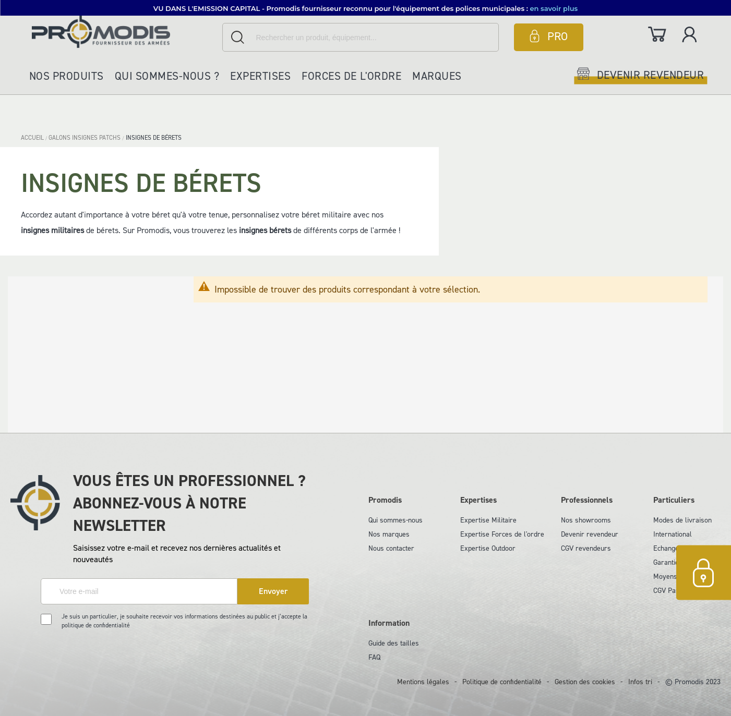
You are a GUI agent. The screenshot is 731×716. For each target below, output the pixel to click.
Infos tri (640, 682)
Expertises (260, 76)
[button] (365, 8)
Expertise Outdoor (488, 548)
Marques (437, 76)
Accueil (33, 138)
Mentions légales (423, 682)
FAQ (374, 657)
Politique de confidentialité (502, 682)
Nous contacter (391, 548)
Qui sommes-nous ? (167, 76)
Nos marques (389, 534)
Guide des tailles (393, 643)
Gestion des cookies (585, 682)
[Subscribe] (273, 591)
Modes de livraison (682, 520)
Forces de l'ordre (351, 76)
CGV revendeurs (586, 548)
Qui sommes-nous (395, 520)
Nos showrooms (586, 520)
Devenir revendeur (589, 534)
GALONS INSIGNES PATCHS (85, 138)
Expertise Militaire (488, 520)
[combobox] (360, 37)
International (672, 534)
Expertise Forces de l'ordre (502, 534)
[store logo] (124, 31)
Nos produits (66, 76)
